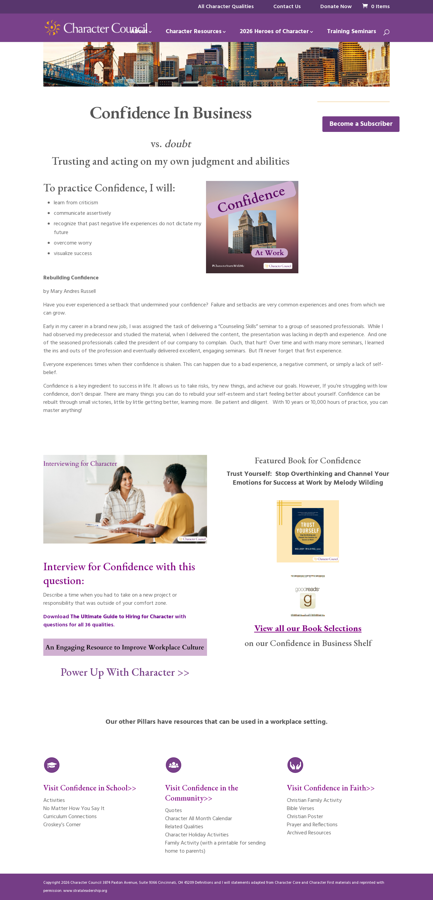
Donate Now (336, 6)
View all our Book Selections (308, 628)
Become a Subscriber (360, 124)
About (139, 33)
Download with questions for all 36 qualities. (114, 621)
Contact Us (287, 6)
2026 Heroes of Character (274, 33)
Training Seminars (351, 33)
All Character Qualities (226, 6)
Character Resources (194, 33)
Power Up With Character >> (125, 672)
